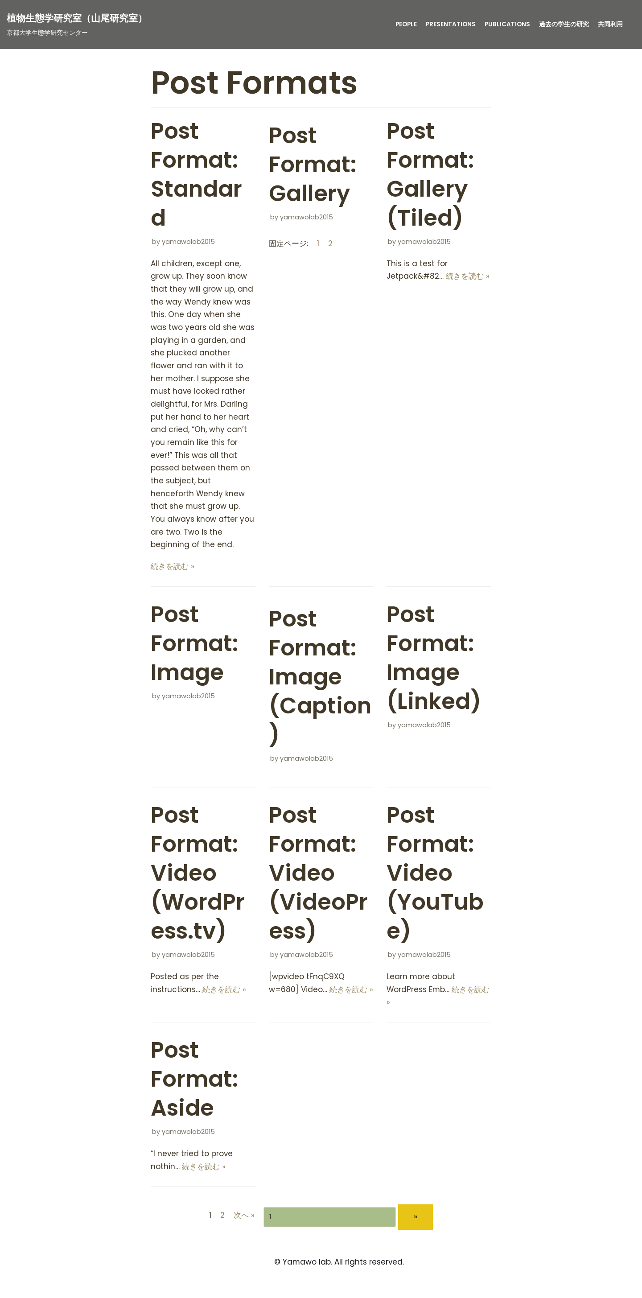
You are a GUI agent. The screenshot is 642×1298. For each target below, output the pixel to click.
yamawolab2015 (188, 241)
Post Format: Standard (196, 174)
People (406, 24)
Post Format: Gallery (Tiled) (430, 174)
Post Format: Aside (194, 1082)
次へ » (244, 1218)
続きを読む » (172, 568)
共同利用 (610, 24)
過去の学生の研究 (564, 24)
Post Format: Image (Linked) (434, 660)
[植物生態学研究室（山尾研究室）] (77, 24)
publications (507, 24)
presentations (451, 24)
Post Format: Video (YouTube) (435, 875)
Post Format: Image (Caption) (320, 679)
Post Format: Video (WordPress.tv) (198, 875)
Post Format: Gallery (312, 164)
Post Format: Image (194, 645)
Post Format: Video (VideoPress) (318, 875)
